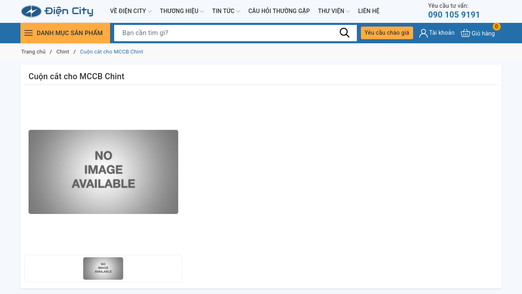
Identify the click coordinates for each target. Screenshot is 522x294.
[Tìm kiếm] (344, 33)
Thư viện (334, 11)
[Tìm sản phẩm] (235, 33)
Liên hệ (368, 11)
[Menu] (28, 32)
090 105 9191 (454, 11)
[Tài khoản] (437, 33)
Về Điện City (131, 11)
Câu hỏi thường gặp (279, 11)
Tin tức (226, 11)
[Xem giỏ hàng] (478, 33)
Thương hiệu (182, 11)
